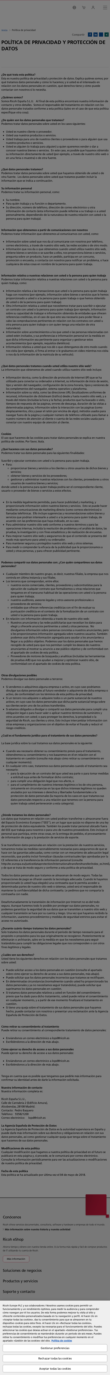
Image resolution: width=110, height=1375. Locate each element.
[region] (55, 1338)
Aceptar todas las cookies (55, 1368)
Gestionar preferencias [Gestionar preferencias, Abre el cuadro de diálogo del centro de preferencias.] (55, 1348)
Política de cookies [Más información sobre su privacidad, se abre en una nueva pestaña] (61, 1340)
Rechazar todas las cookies (55, 1358)
